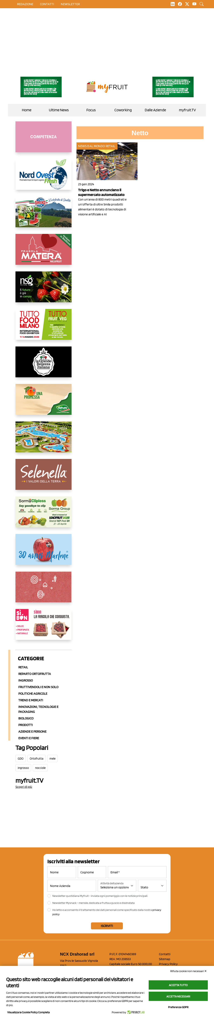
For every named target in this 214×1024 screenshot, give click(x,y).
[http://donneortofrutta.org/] (43, 140)
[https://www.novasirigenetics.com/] (43, 290)
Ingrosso (25, 680)
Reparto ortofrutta (34, 674)
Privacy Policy (168, 964)
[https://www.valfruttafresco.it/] (43, 402)
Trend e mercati (30, 700)
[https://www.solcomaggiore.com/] (43, 590)
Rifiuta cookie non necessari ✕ (188, 971)
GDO (21, 758)
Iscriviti (107, 926)
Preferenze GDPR (178, 1007)
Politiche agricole (32, 694)
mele (52, 758)
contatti (47, 4)
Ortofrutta (36, 758)
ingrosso (23, 768)
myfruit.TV (187, 110)
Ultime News (59, 110)
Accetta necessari (178, 996)
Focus (91, 110)
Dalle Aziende (155, 110)
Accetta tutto (178, 985)
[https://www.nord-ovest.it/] (43, 177)
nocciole (40, 768)
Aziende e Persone (32, 731)
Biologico (25, 718)
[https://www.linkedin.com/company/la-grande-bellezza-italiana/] (43, 365)
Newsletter (70, 4)
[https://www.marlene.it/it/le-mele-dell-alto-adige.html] (43, 552)
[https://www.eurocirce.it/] (43, 215)
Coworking (123, 110)
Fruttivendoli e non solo (38, 687)
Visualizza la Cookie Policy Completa (28, 1012)
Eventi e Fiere (28, 738)
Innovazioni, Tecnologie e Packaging (38, 709)
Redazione (25, 4)
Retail (23, 667)
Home (26, 110)
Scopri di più (23, 787)
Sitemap (164, 959)
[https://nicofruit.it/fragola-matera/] (43, 252)
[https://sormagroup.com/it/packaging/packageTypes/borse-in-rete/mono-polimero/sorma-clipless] (43, 515)
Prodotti (25, 725)
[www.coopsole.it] (43, 627)
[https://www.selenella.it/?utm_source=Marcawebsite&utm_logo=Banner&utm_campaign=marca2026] (43, 477)
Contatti (164, 954)
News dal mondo (91, 146)
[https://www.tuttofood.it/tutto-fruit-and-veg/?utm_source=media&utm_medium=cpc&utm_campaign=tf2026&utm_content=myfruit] (43, 327)
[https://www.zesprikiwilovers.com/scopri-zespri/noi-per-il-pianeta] (41, 87)
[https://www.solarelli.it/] (43, 440)
